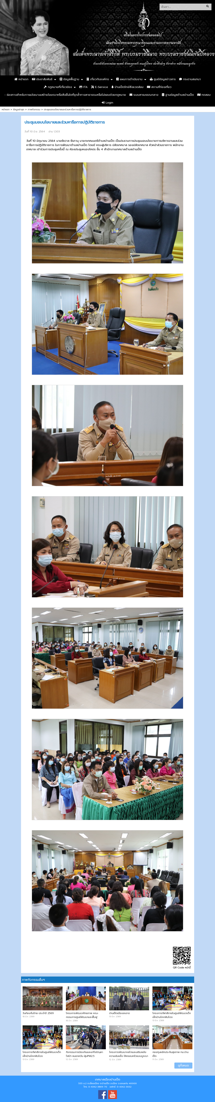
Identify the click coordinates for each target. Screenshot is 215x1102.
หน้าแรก (21, 79)
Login (107, 103)
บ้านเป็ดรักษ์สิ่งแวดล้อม (127, 87)
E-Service (99, 87)
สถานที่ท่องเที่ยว (159, 87)
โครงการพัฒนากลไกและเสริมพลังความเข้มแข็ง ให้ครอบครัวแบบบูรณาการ (128, 1056)
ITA (83, 87)
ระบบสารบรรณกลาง (143, 95)
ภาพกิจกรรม (34, 109)
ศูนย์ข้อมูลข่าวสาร (163, 79)
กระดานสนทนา (190, 79)
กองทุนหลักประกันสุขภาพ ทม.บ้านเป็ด (170, 1054)
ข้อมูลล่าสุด (18, 109)
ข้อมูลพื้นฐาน (69, 79)
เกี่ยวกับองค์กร (98, 79)
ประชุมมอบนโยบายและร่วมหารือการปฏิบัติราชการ (67, 109)
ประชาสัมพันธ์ (42, 79)
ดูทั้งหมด (183, 1065)
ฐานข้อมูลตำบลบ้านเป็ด (178, 95)
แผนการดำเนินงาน (129, 79)
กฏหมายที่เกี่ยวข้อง (58, 87)
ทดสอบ (204, 95)
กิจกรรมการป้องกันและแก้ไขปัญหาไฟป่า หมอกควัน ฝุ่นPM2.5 (84, 1054)
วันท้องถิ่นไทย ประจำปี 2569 (38, 1013)
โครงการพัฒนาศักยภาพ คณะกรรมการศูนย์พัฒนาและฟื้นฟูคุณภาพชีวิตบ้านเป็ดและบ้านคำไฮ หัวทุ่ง (85, 1019)
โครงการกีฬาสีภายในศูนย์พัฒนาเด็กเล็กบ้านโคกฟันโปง (171, 1015)
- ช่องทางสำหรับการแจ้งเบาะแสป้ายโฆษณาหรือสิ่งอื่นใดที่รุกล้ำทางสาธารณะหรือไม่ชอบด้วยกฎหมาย (65, 95)
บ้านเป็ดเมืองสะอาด (119, 1013)
